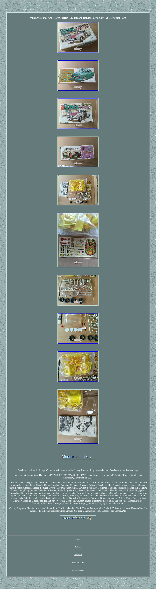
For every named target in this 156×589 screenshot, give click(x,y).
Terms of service (78, 570)
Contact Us (78, 555)
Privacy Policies (78, 562)
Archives (78, 547)
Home (78, 539)
